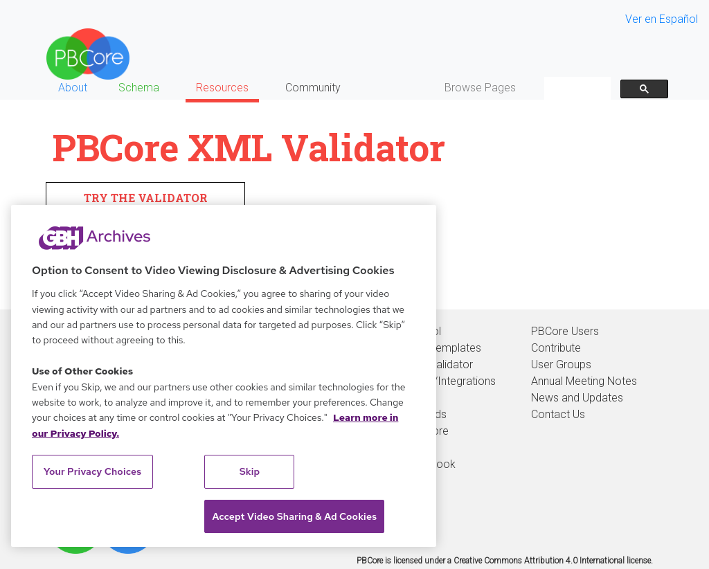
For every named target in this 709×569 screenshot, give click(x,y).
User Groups (561, 364)
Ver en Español (661, 19)
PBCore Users (565, 331)
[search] (576, 88)
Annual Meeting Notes (584, 381)
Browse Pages (480, 87)
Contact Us (558, 414)
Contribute (556, 347)
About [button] (72, 87)
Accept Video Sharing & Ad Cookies (294, 516)
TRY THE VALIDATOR (146, 197)
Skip (250, 471)
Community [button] (313, 87)
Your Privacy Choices (93, 471)
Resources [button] (222, 87)
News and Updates (577, 397)
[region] (223, 376)
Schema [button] (138, 87)
